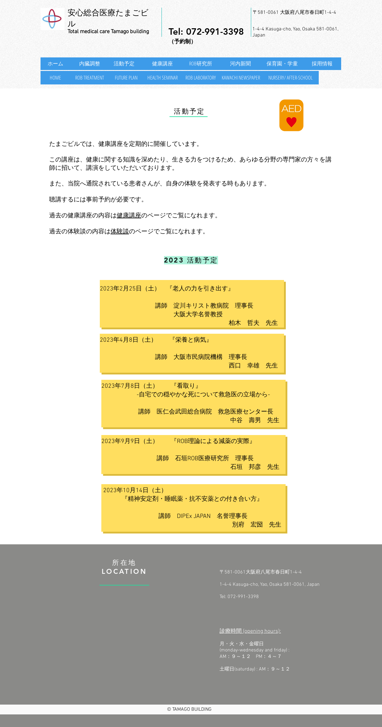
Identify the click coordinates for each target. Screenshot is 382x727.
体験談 (120, 231)
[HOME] (55, 77)
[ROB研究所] (200, 63)
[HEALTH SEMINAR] (162, 77)
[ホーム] (55, 63)
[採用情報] (322, 63)
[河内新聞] (240, 63)
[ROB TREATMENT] (89, 77)
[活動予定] (126, 63)
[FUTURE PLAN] (126, 77)
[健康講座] (162, 63)
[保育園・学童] (282, 63)
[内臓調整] (89, 63)
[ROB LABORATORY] (200, 77)
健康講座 (129, 216)
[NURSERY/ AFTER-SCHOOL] (290, 77)
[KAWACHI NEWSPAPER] (241, 77)
